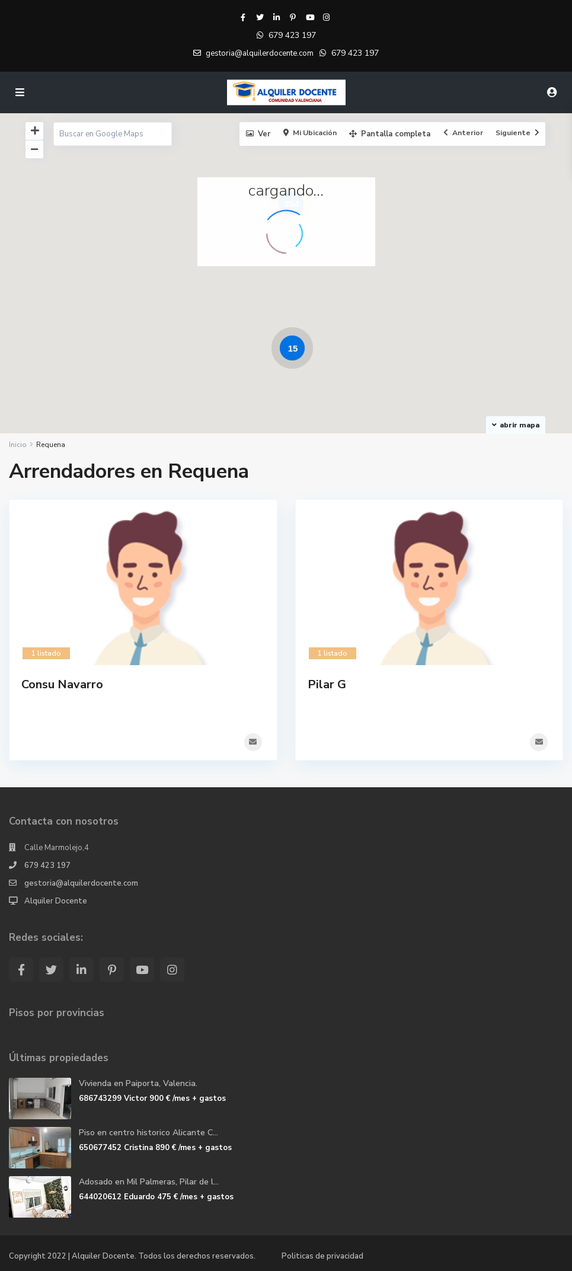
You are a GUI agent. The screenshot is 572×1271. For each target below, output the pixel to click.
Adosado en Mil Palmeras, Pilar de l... (149, 1181)
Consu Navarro (62, 684)
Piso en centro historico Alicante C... (148, 1132)
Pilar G (327, 684)
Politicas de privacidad (322, 1255)
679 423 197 (292, 35)
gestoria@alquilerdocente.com (81, 882)
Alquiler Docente (55, 900)
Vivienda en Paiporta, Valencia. (138, 1082)
